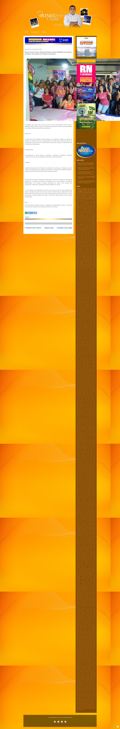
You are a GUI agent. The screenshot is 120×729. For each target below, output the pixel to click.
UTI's (83, 673)
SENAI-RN (79, 641)
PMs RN (91, 304)
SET (84, 641)
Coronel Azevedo (93, 410)
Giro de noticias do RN (83, 292)
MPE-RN (90, 513)
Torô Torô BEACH (86, 666)
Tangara (94, 661)
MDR (85, 239)
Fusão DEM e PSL (83, 472)
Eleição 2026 (79, 257)
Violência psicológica (86, 685)
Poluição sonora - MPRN (89, 597)
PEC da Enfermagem (84, 304)
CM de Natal (88, 249)
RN (88, 191)
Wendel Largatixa (86, 687)
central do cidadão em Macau (91, 322)
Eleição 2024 (82, 224)
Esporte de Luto (93, 449)
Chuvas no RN (82, 198)
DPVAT (90, 421)
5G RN (88, 271)
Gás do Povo (88, 294)
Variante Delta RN (93, 678)
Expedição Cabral (80, 451)
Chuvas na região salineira (81, 396)
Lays (88, 499)
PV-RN (86, 574)
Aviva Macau (88, 361)
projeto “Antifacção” (90, 702)
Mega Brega (90, 226)
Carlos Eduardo (93, 206)
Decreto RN (86, 423)
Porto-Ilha (78, 601)
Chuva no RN (88, 251)
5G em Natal (92, 271)
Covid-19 (90, 193)
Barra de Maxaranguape (84, 366)
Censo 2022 (83, 393)
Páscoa (90, 615)
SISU (86, 245)
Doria (85, 433)
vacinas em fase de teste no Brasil (84, 705)
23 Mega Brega (91, 270)
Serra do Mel (89, 229)
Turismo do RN (79, 672)
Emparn (82, 219)
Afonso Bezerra (85, 192)
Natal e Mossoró (83, 540)
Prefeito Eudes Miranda (87, 603)
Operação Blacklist (82, 552)
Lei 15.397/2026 (87, 501)
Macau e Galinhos (92, 522)
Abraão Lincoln (84, 338)
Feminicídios (79, 290)
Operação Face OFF (80, 554)
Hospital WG (91, 484)
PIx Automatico (93, 568)
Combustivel (93, 222)
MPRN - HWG (79, 514)
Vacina (90, 319)
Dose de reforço (89, 433)
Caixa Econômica (93, 277)
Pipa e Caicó (90, 589)
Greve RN (91, 200)
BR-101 (78, 363)
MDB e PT (82, 239)
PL (77, 569)
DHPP (81, 421)
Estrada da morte (82, 289)
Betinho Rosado (83, 369)
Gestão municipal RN (92, 477)
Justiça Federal (81, 497)
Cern (90, 279)
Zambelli (87, 688)
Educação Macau (87, 287)
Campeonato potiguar (86, 379)
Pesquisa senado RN (83, 588)
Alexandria (86, 345)
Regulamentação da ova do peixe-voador (83, 630)
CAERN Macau (86, 203)
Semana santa (79, 316)
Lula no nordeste (90, 509)
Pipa (80, 589)
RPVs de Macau (85, 620)
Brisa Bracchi (80, 233)
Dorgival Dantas (81, 433)
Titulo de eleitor (86, 220)
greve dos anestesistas (88, 695)
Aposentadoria (88, 349)
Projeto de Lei (84, 612)
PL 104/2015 (83, 569)
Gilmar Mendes (90, 478)
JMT (87, 494)
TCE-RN (88, 317)
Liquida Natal (89, 508)
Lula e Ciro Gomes (84, 509)
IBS (87, 485)
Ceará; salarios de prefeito (91, 392)
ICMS (93, 198)
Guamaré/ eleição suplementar (85, 482)
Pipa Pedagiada (84, 589)
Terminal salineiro (79, 665)
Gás (82, 483)
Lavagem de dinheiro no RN (82, 499)
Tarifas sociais (83, 662)
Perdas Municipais (84, 584)
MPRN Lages (90, 515)
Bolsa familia (93, 369)
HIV (85, 259)
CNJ (95, 373)
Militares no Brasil (87, 530)
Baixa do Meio (83, 364)
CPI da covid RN (93, 375)
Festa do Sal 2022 (84, 465)
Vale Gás (94, 677)
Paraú (83, 577)
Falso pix (83, 455)
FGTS (85, 219)
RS (85, 264)
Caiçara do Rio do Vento (90, 378)
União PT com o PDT (90, 673)
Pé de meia (87, 244)
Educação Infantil (81, 287)
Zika (85, 322)
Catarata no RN (82, 391)
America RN (83, 347)
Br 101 (81, 275)
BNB (95, 273)
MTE (87, 516)
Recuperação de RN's (83, 626)
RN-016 (78, 620)
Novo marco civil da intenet (83, 546)
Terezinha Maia (93, 664)
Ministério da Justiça (82, 532)
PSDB (78, 208)
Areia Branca (90, 190)
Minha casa (87, 240)
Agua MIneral (85, 246)
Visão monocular (79, 686)
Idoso (80, 487)
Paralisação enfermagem (81, 576)
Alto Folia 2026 (82, 272)
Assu (86, 206)
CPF (77, 375)
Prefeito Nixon (93, 603)
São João (94, 229)
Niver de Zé (79, 542)
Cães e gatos (82, 420)
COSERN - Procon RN (92, 374)
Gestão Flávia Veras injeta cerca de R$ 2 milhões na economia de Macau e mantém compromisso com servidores (86, 168)
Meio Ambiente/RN (88, 528)
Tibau (95, 317)
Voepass (83, 686)
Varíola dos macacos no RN (88, 320)
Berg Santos (79, 369)
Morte (95, 226)
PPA (87, 571)
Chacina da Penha (86, 394)
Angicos (94, 231)
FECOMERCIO (82, 452)
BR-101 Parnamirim (83, 363)
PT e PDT (85, 262)
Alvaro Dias (79, 347)
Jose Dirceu (93, 495)
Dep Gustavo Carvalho (88, 285)
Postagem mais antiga (64, 228)
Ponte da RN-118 (81, 599)
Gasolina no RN (93, 236)
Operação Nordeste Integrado (82, 557)
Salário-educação (90, 643)
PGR (89, 304)
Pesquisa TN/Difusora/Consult (81, 587)
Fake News (94, 453)
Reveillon (94, 633)
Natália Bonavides (82, 541)
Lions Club (81, 508)
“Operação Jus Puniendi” (84, 708)
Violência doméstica (80, 685)
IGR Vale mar (81, 486)
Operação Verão (85, 559)
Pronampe (78, 613)
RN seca (94, 619)
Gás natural (88, 483)
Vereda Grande (84, 681)
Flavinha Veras (93, 467)
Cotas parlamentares (87, 413)
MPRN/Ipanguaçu (83, 516)
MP (78, 512)
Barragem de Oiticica (92, 366)
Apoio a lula (83, 349)
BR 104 (89, 362)
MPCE (88, 513)
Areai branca (91, 272)
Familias (80, 456)
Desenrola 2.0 (79, 286)
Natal (80, 192)
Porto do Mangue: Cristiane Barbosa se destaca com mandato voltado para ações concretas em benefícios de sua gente (86, 163)
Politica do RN (81, 194)
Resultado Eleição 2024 (83, 632)
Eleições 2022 (93, 209)
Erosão (88, 449)
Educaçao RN (88, 202)
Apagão (87, 348)
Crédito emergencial (87, 419)
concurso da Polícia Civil (81, 691)
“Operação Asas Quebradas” (87, 707)
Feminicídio (94, 289)
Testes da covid (90, 665)
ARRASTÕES (79, 337)
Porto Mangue (87, 600)
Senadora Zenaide (82, 649)
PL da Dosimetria (83, 227)
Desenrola (94, 285)
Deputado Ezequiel (85, 256)
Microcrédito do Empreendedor (87, 529)
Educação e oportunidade (91, 439)
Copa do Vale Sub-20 (86, 410)
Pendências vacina (89, 583)
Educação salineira (86, 440)
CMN (88, 373)
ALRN (85, 191)
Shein (82, 650)
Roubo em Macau (83, 636)
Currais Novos (89, 254)
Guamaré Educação (89, 481)
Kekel (89, 497)
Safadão (88, 314)
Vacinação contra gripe (86, 676)
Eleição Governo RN (88, 441)
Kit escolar (92, 497)
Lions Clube (85, 508)
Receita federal (89, 264)
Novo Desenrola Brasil (92, 543)
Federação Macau (80, 458)
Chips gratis (78, 395)
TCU (90, 660)
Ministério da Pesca (89, 532)
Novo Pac (92, 302)
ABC (92, 334)
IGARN (88, 237)
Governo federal (80, 237)
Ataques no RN (88, 353)
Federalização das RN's (85, 457)
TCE (95, 205)
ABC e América (80, 335)
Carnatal (94, 250)
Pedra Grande (88, 305)
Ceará (83, 213)
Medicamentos (82, 261)
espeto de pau (91, 694)
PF (82, 204)
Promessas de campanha (91, 612)
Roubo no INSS (89, 636)
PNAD (92, 570)
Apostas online (79, 350)
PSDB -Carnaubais (83, 573)
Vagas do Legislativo (85, 677)
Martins (87, 526)
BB (92, 248)
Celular (92, 278)
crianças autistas (89, 691)
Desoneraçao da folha (80, 428)
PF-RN (85, 568)
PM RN (87, 570)
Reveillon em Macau (86, 634)
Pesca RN (78, 585)
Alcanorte (88, 221)
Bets (81, 274)
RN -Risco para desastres (81, 618)
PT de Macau (81, 211)
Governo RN (79, 210)
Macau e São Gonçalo (92, 300)
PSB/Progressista (91, 572)
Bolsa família (81, 222)
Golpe (86, 479)
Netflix (92, 541)
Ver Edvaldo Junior (88, 679)
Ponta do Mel (91, 598)
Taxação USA (82, 663)
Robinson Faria (79, 635)
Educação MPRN (83, 439)
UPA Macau (78, 673)
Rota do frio (78, 636)
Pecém (86, 582)
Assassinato (92, 221)
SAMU (79, 314)
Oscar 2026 (91, 562)
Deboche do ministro (89, 422)
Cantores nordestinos (80, 381)
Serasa (81, 317)
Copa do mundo (82, 253)
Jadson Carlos (93, 494)
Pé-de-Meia (81, 308)
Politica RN (79, 196)
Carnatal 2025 (81, 278)
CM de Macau (80, 200)
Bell (83, 368)
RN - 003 (84, 617)
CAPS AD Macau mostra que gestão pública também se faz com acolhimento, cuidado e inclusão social (86, 177)
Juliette (81, 238)
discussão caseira (92, 693)
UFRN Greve (87, 672)
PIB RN (89, 568)
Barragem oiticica (89, 367)
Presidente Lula (86, 605)
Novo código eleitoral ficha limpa (86, 545)
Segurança (83, 646)
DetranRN (78, 207)
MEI (77, 512)
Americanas (87, 272)
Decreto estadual (90, 255)
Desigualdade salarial (92, 427)
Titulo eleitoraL (83, 318)
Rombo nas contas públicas (86, 635)
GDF (92, 473)
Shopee (85, 650)
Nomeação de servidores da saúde (90, 542)
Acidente (78, 272)
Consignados (93, 406)
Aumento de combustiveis (83, 273)
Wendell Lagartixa (92, 687)
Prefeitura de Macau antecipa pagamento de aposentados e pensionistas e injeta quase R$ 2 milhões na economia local (86, 181)
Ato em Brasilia (90, 354)
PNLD (84, 571)
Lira (92, 508)
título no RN (86, 704)
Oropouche (86, 561)
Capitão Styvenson (87, 381)
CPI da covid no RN (83, 276)
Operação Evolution (92, 553)
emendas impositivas (85, 694)
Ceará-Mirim (79, 219)
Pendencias (79, 201)
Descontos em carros (86, 426)
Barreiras (94, 367)
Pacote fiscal (89, 574)
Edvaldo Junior (84, 235)
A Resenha (89, 334)
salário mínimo (83, 324)
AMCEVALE (84, 221)
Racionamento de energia (81, 621)
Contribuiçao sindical (80, 408)
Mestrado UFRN (79, 529)
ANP (95, 271)
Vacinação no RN (79, 677)
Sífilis (77, 660)
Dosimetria (94, 433)
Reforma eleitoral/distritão (91, 627)
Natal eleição (83, 302)
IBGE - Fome (84, 485)
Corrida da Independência (89, 411)
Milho (79, 530)
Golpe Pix (89, 479)
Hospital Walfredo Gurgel (91, 259)
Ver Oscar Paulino (82, 680)
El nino (90, 440)
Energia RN (82, 448)
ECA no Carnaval (93, 434)
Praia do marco (88, 602)
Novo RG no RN (85, 544)
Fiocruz (82, 467)
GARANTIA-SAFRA (88, 473)
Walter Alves (82, 322)
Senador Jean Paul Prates (88, 316)
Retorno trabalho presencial (82, 633)
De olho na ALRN (83, 422)
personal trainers (84, 701)
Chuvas (89, 222)
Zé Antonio (89, 689)
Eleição (78, 224)
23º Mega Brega (83, 330)
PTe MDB (82, 574)
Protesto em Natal (92, 613)
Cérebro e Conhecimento (89, 420)
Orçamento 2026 (92, 561)
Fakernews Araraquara (80, 454)
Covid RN (82, 234)
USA (81, 673)
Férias (84, 473)
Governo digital (79, 480)
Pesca (95, 584)
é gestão (86, 706)
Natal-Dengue (89, 540)
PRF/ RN (90, 571)
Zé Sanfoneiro (93, 689)
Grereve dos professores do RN (90, 480)
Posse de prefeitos (90, 601)
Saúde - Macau (82, 645)
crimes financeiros (92, 692)
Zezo (79, 689)
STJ (91, 265)
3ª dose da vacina (84, 271)
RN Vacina (81, 619)
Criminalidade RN (81, 418)
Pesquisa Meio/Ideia (85, 586)
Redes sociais (89, 626)
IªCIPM (78, 494)
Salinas (91, 314)
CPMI (89, 376)
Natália (78, 541)
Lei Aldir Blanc (84, 502)
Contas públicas (93, 407)
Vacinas (94, 675)
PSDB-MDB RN (88, 573)
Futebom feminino (80, 473)
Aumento (78, 232)
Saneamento (81, 315)
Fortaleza (90, 469)
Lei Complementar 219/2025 (91, 502)
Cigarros (88, 398)
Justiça (89, 225)
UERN (84, 209)
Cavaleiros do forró (88, 391)
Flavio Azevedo (79, 468)
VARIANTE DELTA (85, 319)
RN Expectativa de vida (90, 618)
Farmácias (94, 456)
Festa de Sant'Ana (86, 463)
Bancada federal (83, 365)
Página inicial (48, 228)
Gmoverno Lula (82, 479)
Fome (89, 468)
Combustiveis (87, 213)
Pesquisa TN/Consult (92, 586)
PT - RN (93, 573)
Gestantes (86, 477)
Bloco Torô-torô (90, 274)
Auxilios (87, 360)
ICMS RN (91, 207)
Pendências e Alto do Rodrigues (86, 263)
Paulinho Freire (90, 262)
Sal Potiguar (91, 642)
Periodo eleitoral (90, 584)
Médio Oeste (91, 539)
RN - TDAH (87, 617)
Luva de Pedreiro (83, 510)
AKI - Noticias (85, 335)
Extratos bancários (86, 451)
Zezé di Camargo (84, 689)
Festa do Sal (79, 465)
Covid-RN (78, 254)
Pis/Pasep (86, 211)
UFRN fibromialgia (93, 672)
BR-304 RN (78, 274)
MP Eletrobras (79, 513)
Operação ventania (88, 560)
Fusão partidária (88, 472)
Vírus (81, 687)
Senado (82, 316)
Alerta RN (82, 345)
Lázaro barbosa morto (90, 510)
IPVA (80, 260)
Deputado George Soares (91, 425)
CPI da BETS (80, 375)
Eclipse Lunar (86, 436)
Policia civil (93, 211)
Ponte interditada (87, 599)
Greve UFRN (90, 224)
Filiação (89, 466)
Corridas (83, 412)
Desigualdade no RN (84, 427)
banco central (93, 690)
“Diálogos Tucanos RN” (92, 706)
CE (84, 233)
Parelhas (85, 577)
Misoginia (94, 532)
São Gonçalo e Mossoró (91, 656)
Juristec (78, 497)
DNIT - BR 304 (86, 421)
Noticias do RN (79, 543)
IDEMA (78, 260)
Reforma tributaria (80, 628)
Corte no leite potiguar (89, 412)
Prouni (78, 244)
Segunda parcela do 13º (92, 315)
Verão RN (89, 681)
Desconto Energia (79, 426)
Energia (82, 207)
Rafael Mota (91, 308)
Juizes (88, 496)
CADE (83, 275)
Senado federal (82, 648)
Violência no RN (87, 321)
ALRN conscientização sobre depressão (86, 336)
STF (90, 194)
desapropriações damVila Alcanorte (83, 693)
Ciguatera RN (93, 398)
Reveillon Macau (79, 634)
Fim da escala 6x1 (89, 290)
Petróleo (79, 306)
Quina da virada (91, 616)
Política (81, 220)
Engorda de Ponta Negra (85, 288)
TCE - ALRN (81, 660)
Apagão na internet (92, 348)
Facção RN (89, 453)
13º (87, 231)
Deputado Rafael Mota (88, 234)
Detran (94, 234)
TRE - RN (92, 317)
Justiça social (93, 260)
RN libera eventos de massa (88, 619)
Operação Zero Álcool (92, 559)
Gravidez (83, 480)
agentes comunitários (80, 690)
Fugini (90, 471)
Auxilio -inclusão (79, 359)
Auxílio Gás (91, 360)
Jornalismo (84, 495)
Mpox (91, 240)
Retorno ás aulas (89, 633)
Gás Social (84, 483)
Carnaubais (93, 194)
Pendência (94, 582)
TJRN (86, 230)
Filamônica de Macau (84, 466)
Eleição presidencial (92, 442)
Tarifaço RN (88, 662)
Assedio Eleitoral (88, 352)
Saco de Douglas (79, 642)
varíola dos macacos (89, 324)
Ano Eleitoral (81, 348)
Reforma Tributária (89, 228)
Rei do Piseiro (93, 630)
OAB (95, 261)
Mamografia (89, 524)
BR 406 (94, 362)
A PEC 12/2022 (85, 334)
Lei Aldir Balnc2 (79, 502)
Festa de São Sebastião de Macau (82, 464)
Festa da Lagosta (80, 463)
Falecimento (87, 454)
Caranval (83, 382)
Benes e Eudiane (93, 368)
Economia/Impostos (80, 437)
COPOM (86, 374)
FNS (92, 452)
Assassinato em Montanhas (81, 352)
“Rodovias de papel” (92, 708)
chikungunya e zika (80, 323)
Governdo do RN (80, 293)
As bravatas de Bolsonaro (82, 351)
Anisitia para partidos (89, 347)
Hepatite (81, 484)
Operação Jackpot (93, 555)
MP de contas (84, 513)
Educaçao (91, 201)
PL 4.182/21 (92, 569)
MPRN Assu (89, 514)
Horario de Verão (86, 484)
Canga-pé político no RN (92, 380)
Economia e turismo (92, 436)
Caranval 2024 (93, 382)
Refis (83, 627)
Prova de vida (82, 244)
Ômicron (87, 209)
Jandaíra (88, 260)
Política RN (84, 228)
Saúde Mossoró (88, 645)
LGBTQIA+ (83, 498)
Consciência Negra (87, 406)
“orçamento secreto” (80, 709)
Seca (92, 645)
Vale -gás (90, 677)
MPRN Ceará (93, 514)
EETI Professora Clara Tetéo (87, 435)
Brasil (87, 198)
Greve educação (86, 293)
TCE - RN (84, 660)
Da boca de (84, 255)
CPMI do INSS (88, 276)
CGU (84, 373)
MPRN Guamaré (85, 515)
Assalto (88, 351)
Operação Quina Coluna (85, 558)
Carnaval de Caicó (87, 278)
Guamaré (84, 188)
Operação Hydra (87, 555)
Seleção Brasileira (90, 647)
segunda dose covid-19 (89, 703)
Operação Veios (79, 559)
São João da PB (91, 657)
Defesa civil (80, 424)
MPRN (84, 190)
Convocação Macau (87, 408)
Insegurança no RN (90, 210)
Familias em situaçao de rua (87, 456)
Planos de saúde (89, 591)
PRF (88, 227)
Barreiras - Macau (80, 368)
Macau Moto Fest (84, 300)
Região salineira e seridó (85, 629)
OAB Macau (83, 303)
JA (79, 494)
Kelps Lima (93, 225)
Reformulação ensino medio (88, 628)
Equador (85, 449)
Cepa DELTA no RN (88, 393)
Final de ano (79, 467)
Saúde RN (93, 208)
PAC (80, 304)
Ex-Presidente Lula (92, 450)
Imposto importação (88, 487)
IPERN (87, 486)
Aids (85, 344)
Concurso (94, 233)
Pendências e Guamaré (81, 583)
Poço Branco (90, 307)
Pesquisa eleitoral (89, 587)
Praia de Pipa (82, 602)
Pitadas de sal (83, 306)
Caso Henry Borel (91, 389)
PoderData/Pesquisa (89, 306)
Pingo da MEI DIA (90, 588)
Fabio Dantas (89, 289)
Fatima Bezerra (81, 236)
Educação (79, 193)
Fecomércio (78, 457)
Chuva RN (82, 395)
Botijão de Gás (82, 249)
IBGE (81, 204)
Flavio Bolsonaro (85, 468)
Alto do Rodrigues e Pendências (90, 346)
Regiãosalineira (93, 629)
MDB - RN (89, 511)
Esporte (86, 224)
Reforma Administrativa (89, 309)
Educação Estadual (88, 438)
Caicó (95, 204)
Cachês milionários (82, 277)
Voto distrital (92, 686)
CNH (77, 213)
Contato (44, 32)
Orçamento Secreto (80, 562)
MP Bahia (94, 512)
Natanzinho (94, 540)
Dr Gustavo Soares (90, 286)
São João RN (85, 657)
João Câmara (85, 225)
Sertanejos (79, 650)
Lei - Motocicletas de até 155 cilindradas (87, 500)
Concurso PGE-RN (82, 404)
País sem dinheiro (88, 581)
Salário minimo (84, 643)
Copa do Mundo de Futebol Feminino (89, 409)
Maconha (94, 523)
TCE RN (88, 660)
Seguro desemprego (83, 647)
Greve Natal (78, 481)
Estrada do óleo (79, 450)
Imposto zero (93, 487)
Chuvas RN (82, 202)
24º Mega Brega (89, 330)
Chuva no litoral (86, 395)
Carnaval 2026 (84, 383)
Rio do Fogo (93, 634)
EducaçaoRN (82, 438)
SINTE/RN (85, 314)
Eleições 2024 (93, 287)
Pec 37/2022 (93, 581)
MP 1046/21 (86, 512)
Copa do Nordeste (80, 410)
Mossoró (94, 192)
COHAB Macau (82, 374)
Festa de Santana (93, 463)
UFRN (83, 206)
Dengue (89, 198)
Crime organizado (83, 254)
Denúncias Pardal (81, 285)
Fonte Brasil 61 (93, 468)
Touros (91, 245)
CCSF (78, 373)
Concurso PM (87, 404)
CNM (88, 206)
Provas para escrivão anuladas (90, 614)
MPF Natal (88, 239)
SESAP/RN (88, 265)
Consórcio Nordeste (89, 252)
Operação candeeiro (80, 560)
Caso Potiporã (88, 390)
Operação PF (89, 557)
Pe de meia (84, 305)
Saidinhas (87, 642)
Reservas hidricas (81, 631)
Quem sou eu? (35, 32)
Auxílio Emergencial (91, 273)
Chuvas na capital (93, 395)
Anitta (77, 348)
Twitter (83, 672)
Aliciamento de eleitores (92, 345)
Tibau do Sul (79, 318)
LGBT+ (79, 498)
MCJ (77, 226)
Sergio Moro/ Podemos (89, 649)
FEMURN (91, 203)
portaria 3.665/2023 (90, 701)
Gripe (81, 481)
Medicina (79, 528)
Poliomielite (80, 307)
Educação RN (85, 197)
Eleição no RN (90, 235)
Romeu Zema (93, 635)
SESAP (82, 314)
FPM (90, 192)
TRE (77, 206)
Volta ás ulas (87, 686)
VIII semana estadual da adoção (83, 674)
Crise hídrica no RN (88, 418)
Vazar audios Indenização (81, 679)
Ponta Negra (86, 598)
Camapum (81, 379)
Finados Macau (93, 466)
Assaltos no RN (93, 351)
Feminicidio (94, 458)
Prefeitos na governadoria (81, 604)
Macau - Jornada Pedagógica (81, 517)
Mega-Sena (83, 528)
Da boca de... (79, 199)
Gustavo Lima (79, 483)
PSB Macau (85, 572)
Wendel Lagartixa (92, 220)
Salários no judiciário (83, 644)
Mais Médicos (84, 524)
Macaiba (91, 239)
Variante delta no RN (80, 320)
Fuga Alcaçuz (87, 471)
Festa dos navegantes (90, 465)
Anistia (94, 347)
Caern (82, 193)
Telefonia (94, 663)
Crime (83, 199)
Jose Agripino (88, 495)
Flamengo (89, 467)
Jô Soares (86, 497)
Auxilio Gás (84, 248)
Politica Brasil (85, 307)
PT (85, 205)
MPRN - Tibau (84, 514)
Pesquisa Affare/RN (84, 585)
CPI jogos (86, 376)
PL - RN (79, 569)
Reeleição (82, 309)
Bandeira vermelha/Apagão (91, 365)
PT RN (94, 304)
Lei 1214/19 (83, 501)
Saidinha (84, 642)
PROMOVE (81, 572)
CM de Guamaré (89, 196)
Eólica (92, 451)
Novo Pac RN (79, 544)
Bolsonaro (79, 197)
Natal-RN (90, 197)
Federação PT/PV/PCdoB (87, 458)
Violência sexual (93, 685)
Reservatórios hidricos (87, 631)
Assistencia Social (83, 353)
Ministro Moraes (90, 531)
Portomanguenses (83, 601)
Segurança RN (79, 209)
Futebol (85, 291)
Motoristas (88, 537)
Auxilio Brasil (87, 212)
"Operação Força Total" (85, 270)
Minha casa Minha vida (89, 261)
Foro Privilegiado (86, 469)
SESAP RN (91, 205)
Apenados (78, 349)
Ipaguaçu (78, 493)
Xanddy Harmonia (83, 688)
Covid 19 (87, 223)
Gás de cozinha (84, 210)
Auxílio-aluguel (83, 361)
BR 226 (91, 362)
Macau (27, 217)
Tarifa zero (78, 662)
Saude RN (80, 212)
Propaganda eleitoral (84, 613)
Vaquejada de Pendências (85, 678)
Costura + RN (81, 413)
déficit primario (79, 694)
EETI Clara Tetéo (79, 435)
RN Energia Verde (79, 617)
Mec (84, 205)
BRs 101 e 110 (90, 363)
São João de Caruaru (90, 658)
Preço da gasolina (88, 606)
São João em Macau (84, 659)
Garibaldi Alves (90, 291)
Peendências (90, 582)
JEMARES (82, 494)
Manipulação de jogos (87, 525)
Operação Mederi (93, 556)
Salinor (80, 643)
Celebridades (79, 393)
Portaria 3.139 (79, 600)
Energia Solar (79, 288)
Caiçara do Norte (88, 250)
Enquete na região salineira (88, 448)
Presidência (82, 606)
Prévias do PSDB (86, 615)
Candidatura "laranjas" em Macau (82, 380)
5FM (87, 332)
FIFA (90, 452)
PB (77, 262)
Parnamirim (91, 204)
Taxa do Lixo (93, 662)
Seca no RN (85, 315)
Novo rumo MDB (90, 546)
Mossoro (88, 301)
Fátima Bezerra (87, 207)
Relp (77, 631)
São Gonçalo (85, 656)
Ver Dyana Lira (81, 321)
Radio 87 (86, 621)
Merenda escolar (81, 240)
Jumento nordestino (92, 496)
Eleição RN (79, 205)
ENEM (78, 198)
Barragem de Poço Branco (81, 367)
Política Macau (81, 598)
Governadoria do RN (92, 292)
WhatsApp (78, 688)
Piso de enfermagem (83, 208)
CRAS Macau (82, 250)
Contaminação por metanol (81, 407)
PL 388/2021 (88, 569)
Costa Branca (82, 223)
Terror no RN (85, 665)
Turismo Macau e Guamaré (91, 671)
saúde (94, 197)
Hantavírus (94, 483)
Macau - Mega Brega (89, 517)
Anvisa (85, 348)
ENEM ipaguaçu (81, 436)
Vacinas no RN (79, 676)
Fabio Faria (85, 453)
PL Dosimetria (81, 570)
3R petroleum (79, 221)
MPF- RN (94, 513)
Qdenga (82, 616)
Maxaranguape (88, 527)
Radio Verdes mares (92, 621)
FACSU (94, 451)
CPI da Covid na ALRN (86, 375)
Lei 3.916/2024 (93, 501)
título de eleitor (81, 704)
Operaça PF (88, 303)
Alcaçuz (90, 246)
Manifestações (93, 524)
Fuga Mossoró (81, 291)
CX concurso (93, 377)
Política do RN (80, 203)
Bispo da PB (89, 369)
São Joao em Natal (80, 657)
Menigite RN (94, 528)
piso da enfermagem (83, 231)
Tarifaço (88, 245)
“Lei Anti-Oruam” (79, 707)
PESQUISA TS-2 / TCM (85, 567)
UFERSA (80, 206)
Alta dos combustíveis (80, 346)
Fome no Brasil (82, 258)
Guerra (84, 294)
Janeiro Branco (79, 495)
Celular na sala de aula (81, 251)
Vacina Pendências (83, 675)
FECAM (78, 452)
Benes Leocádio (87, 368)
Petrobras (94, 202)
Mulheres (91, 537)
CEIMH (82, 373)
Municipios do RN (80, 538)
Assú (86, 194)
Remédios (84, 265)
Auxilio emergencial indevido (88, 359)
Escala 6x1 (91, 288)
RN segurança (86, 308)
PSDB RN (86, 204)
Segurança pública (83, 229)
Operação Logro (86, 556)
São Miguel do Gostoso (81, 230)
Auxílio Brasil (88, 248)
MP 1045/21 (81, 512)
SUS (77, 212)
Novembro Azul (87, 302)
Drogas (86, 434)
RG (95, 616)
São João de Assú (84, 658)
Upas (95, 673)
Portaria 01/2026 (93, 599)
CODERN (78, 374)
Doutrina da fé (79, 434)
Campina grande (93, 379)
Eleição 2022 (87, 199)
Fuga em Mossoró (89, 258)
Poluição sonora (82, 597)
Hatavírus (78, 484)
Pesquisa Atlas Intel (92, 585)
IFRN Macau (93, 199)
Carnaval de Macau (85, 201)
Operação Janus (79, 556)
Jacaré (89, 494)
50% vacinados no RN (82, 332)
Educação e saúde (80, 440)
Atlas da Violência (83, 354)
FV (86, 289)
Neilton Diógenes (88, 541)
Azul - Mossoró (93, 361)
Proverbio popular (79, 615)
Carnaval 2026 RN (90, 383)
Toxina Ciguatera (89, 318)
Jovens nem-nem (79, 496)
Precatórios (82, 264)
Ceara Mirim (84, 392)
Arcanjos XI (86, 350)
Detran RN (86, 200)
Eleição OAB (93, 441)
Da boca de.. (93, 421)
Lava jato (94, 498)
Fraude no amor (82, 471)
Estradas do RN (86, 450)
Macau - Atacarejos (92, 516)
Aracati (83, 350)
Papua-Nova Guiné (92, 575)
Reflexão (85, 627)
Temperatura (79, 664)
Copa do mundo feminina (91, 253)
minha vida (92, 323)
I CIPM (80, 485)
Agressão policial (79, 344)
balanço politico (87, 690)
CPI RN (85, 222)
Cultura (92, 419)
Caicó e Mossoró (82, 378)
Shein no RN (85, 317)
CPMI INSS (92, 376)
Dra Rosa (83, 434)
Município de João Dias (87, 538)
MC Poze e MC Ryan (83, 511)
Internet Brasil (84, 260)
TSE (95, 196)
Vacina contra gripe (90, 675)
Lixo (93, 508)
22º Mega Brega (82, 329)
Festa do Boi (83, 290)
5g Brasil (90, 231)
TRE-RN (83, 661)
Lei (77, 261)
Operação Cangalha (88, 552)
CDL (79, 373)
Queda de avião (86, 616)
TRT (86, 661)
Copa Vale (81, 409)
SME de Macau (93, 641)
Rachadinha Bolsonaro (92, 620)
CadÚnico (87, 277)
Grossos (90, 293)
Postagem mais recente (33, 228)
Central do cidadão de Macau (84, 279)
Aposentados (93, 349)
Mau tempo (84, 527)
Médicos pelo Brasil (86, 539)
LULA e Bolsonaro (88, 498)
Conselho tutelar (83, 252)
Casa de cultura (79, 389)
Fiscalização (85, 467)
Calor (77, 278)
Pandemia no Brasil (85, 575)
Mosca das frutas (83, 537)
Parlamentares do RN (92, 577)
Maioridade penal (79, 524)
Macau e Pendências (80, 523)
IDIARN (81, 225)
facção (94, 694)
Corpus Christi (79, 411)
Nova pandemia (85, 543)
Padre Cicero (93, 574)
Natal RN (78, 227)
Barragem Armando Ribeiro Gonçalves (87, 232)
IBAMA (85, 237)
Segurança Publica (89, 646)
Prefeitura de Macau (88, 604)
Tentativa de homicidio (85, 664)
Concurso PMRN (79, 405)
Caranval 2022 (87, 382)
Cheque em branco (92, 394)
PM (84, 570)
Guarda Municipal (80, 294)
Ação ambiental (83, 362)
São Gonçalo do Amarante (90, 218)
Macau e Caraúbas (85, 522)
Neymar (94, 541)
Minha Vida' (81, 531)
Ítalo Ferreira (92, 705)
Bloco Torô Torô (85, 274)
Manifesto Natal (79, 525)
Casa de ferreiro (84, 389)
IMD (95, 294)
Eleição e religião (85, 442)
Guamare (94, 293)
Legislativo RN (91, 499)
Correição (82, 411)
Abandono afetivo (85, 337)
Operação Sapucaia (92, 558)
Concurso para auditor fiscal (87, 405)
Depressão (78, 425)
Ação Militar (78, 362)
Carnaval (80, 213)
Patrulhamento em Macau (81, 581)
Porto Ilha (83, 600)
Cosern (78, 223)
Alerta (80, 345)
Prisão (88, 205)
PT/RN (80, 574)
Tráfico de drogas (83, 671)
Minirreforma (85, 531)
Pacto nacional (79, 305)
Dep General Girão (92, 424)
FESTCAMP (87, 452)
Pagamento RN (79, 575)
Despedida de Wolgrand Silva (88, 428)
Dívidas (88, 434)
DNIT (83, 421)
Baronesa (78, 366)
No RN (82, 542)
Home (26, 32)
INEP (85, 486)
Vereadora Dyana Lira (88, 680)
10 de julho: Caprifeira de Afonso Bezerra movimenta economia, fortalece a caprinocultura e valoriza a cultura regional (86, 172)
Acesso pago (89, 338)
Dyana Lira (79, 235)
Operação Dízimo (86, 553)
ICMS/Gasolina (90, 485)
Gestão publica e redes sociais (82, 478)
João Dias (84, 496)
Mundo (94, 537)
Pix (95, 198)
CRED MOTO (80, 377)
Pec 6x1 (78, 582)
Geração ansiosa (81, 477)
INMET (91, 237)
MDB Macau (93, 511)
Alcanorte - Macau (89, 344)
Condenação (82, 406)
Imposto (83, 487)
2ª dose (80, 331)
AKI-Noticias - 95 (90, 335)
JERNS (85, 494)
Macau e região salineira (83, 226)
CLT (86, 373)
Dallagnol (78, 422)
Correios (78, 234)
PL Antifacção (80, 262)
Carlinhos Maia (79, 383)
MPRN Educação (79, 515)
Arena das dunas (91, 350)
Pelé (91, 305)
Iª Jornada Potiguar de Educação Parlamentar (88, 493)
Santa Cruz (89, 644)
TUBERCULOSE (90, 661)
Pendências (89, 188)
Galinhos (85, 193)
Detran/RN (83, 286)
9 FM (81, 334)
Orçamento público (86, 562)
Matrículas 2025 (79, 527)
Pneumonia (94, 591)
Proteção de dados (80, 614)
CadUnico (78, 378)
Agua (83, 344)
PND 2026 (81, 571)
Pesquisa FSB (79, 586)
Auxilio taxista (82, 360)
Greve (82, 205)
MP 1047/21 (90, 512)
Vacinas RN (93, 319)
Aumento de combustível (88, 247)
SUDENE (94, 265)
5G (82, 246)
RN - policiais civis (93, 617)
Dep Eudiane (85, 424)
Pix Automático (83, 590)
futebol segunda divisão (80, 695)
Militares (82, 530)
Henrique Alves (89, 219)
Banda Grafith (93, 212)
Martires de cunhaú (92, 526)
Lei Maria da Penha (87, 238)
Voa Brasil (80, 246)
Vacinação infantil (93, 676)
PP (86, 571)
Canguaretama (89, 233)
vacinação (78, 270)
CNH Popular (91, 373)
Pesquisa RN (91, 227)
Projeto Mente (79, 612)
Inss (88, 194)
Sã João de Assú (79, 656)
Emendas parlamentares (87, 257)
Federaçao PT (93, 457)
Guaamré (84, 481)
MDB (79, 261)
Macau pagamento (88, 523)
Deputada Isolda (83, 425)
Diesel (86, 286)
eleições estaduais (87, 323)
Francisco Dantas (82, 470)
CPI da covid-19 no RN (80, 376)
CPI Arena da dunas (88, 275)
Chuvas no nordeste (88, 396)
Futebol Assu (93, 472)
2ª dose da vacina (85, 331)
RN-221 (80, 620)
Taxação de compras (88, 663)
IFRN (83, 196)
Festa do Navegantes (92, 464)
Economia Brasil (93, 256)
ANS (95, 336)
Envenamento (81, 449)
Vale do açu (79, 678)
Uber (85, 673)
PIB (87, 568)
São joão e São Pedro (92, 659)
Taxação (78, 663)
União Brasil (90, 230)
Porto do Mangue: (93, 600)
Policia (90, 211)
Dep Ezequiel (93, 213)
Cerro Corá (94, 393)
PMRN (90, 570)
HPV (91, 483)
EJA (92, 435)
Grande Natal (82, 259)
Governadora (93, 479)
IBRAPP (92, 294)
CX (85, 233)
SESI (82, 641)
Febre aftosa (87, 236)
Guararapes (94, 482)
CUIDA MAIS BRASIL (87, 377)
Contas (88, 407)
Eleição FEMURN (81, 441)
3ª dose (90, 331)
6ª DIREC (89, 332)
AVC (82, 337)
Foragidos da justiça (80, 469)
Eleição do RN (79, 442)
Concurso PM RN (93, 404)
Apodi (84, 212)
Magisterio (78, 301)
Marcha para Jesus (83, 526)
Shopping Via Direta (89, 650)
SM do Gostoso (87, 641)
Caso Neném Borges (82, 390)
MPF (95, 207)
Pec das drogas (82, 582)
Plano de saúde (88, 590)
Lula (95, 200)
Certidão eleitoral (79, 394)
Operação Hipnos (81, 555)
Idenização (90, 486)
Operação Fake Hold (86, 554)
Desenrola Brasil (92, 223)
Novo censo (91, 544)
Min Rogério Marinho (83, 301)
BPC (86, 362)
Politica (89, 208)
